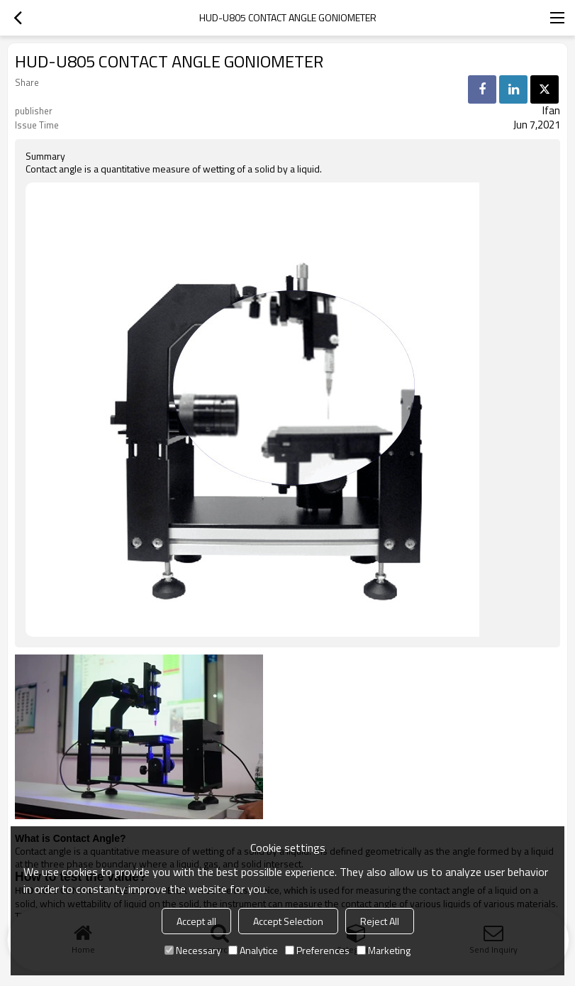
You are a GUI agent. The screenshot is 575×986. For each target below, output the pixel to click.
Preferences (317, 950)
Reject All (379, 921)
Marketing (384, 950)
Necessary (192, 950)
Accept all (196, 921)
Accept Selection (288, 921)
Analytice (253, 950)
